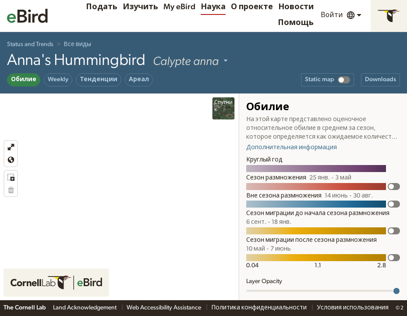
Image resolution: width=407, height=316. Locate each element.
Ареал (139, 79)
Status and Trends (30, 44)
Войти (332, 14)
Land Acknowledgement (85, 308)
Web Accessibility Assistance (164, 308)
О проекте (252, 7)
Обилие (23, 79)
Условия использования (353, 308)
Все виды (77, 44)
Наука (213, 7)
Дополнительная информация (291, 147)
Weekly (58, 79)
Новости (296, 7)
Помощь (296, 23)
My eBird (179, 7)
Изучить (140, 7)
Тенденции (98, 79)
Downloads (380, 79)
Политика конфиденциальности (259, 308)
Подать (101, 7)
